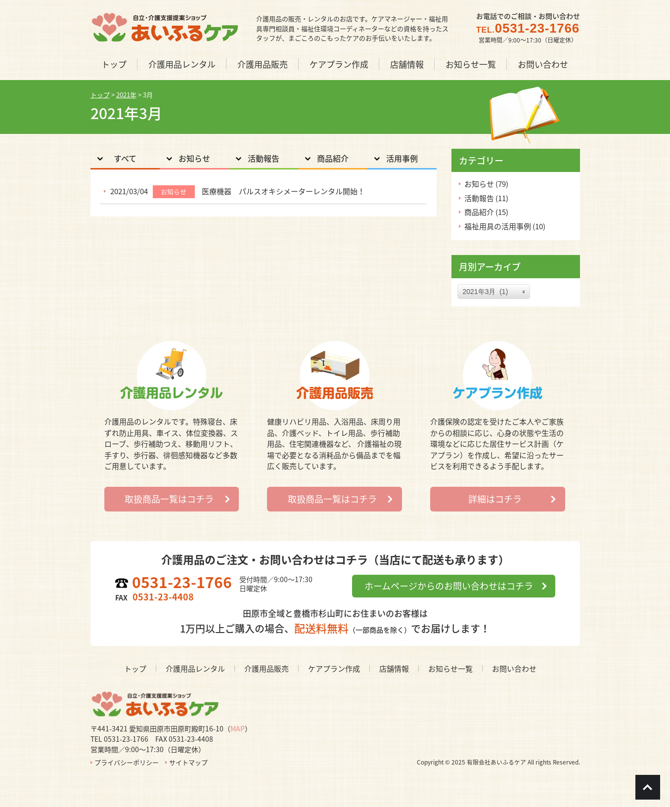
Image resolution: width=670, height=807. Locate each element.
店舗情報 (394, 668)
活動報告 (263, 158)
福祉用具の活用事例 (497, 226)
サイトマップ (188, 762)
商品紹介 (333, 158)
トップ (135, 668)
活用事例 (402, 158)
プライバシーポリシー (126, 762)
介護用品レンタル (195, 668)
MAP (237, 728)
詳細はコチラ (495, 499)
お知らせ (194, 158)
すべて (125, 158)
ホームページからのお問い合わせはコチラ (448, 586)
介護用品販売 (266, 668)
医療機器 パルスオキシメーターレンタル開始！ (283, 191)
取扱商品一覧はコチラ (169, 499)
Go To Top (647, 787)
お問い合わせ (514, 668)
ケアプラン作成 (334, 668)
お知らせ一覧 (450, 668)
